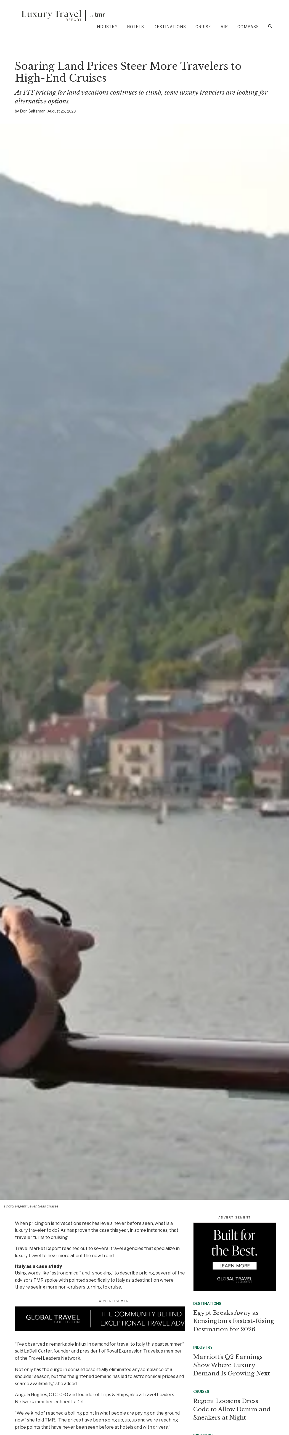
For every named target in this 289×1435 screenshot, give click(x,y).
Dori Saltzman (33, 111)
